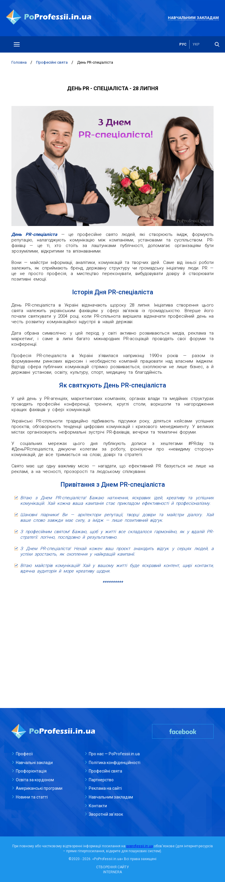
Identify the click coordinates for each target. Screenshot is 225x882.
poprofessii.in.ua (139, 846)
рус (183, 44)
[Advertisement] (112, 632)
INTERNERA (112, 872)
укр (196, 44)
